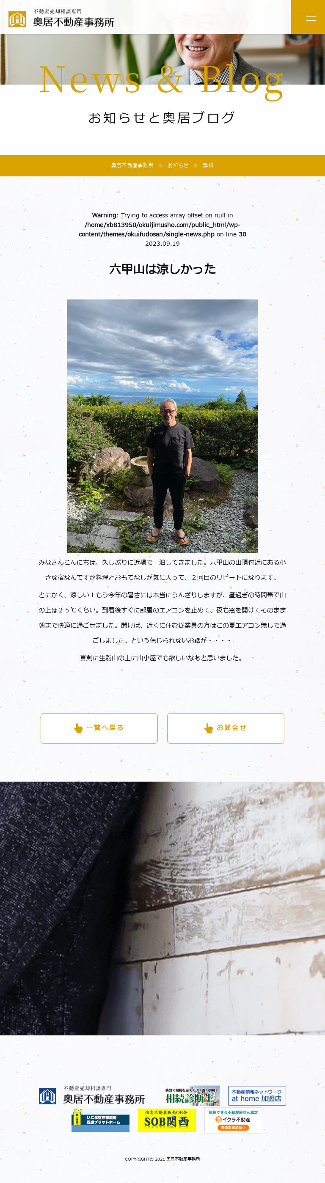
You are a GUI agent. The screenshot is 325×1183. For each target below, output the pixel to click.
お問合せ (232, 728)
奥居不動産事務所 (132, 165)
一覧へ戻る (105, 728)
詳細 (201, 165)
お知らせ (171, 165)
